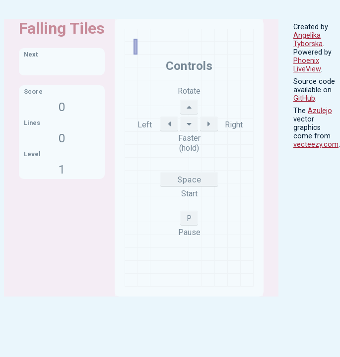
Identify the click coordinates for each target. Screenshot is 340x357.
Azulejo (320, 111)
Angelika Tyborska (308, 39)
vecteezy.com (316, 144)
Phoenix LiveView (307, 65)
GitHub (304, 98)
